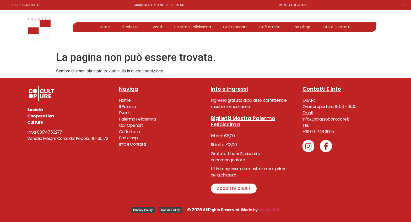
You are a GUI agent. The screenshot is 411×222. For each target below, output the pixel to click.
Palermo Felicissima (192, 27)
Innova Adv (269, 209)
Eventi (156, 27)
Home (104, 27)
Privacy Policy (143, 210)
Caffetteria (269, 27)
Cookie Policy (170, 210)
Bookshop (302, 27)
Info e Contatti (336, 27)
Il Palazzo (130, 27)
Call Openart (235, 27)
